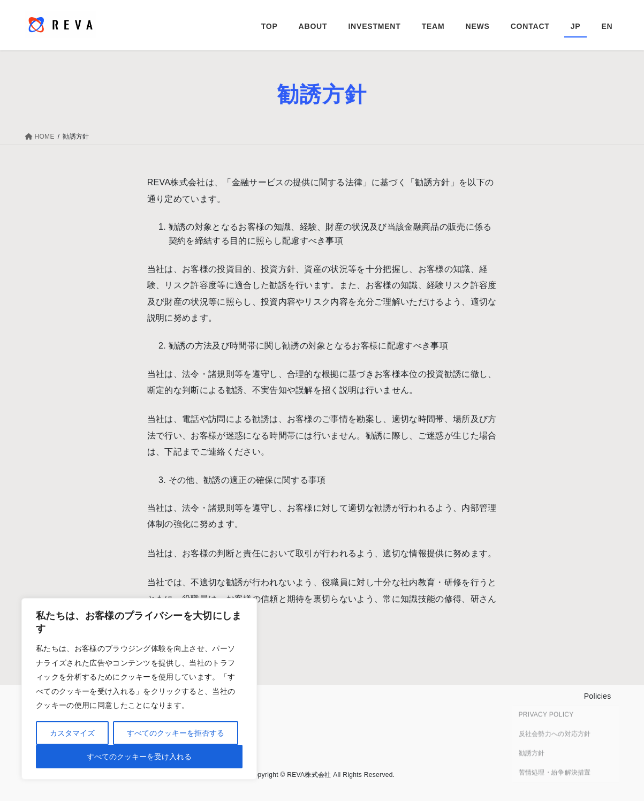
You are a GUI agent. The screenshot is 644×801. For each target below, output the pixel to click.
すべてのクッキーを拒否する (175, 733)
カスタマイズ (72, 733)
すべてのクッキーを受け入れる (139, 756)
